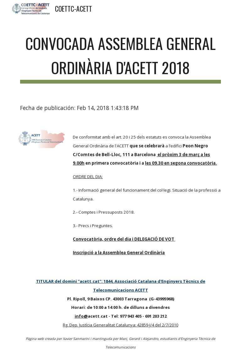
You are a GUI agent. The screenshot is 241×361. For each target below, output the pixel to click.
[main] (120, 56)
